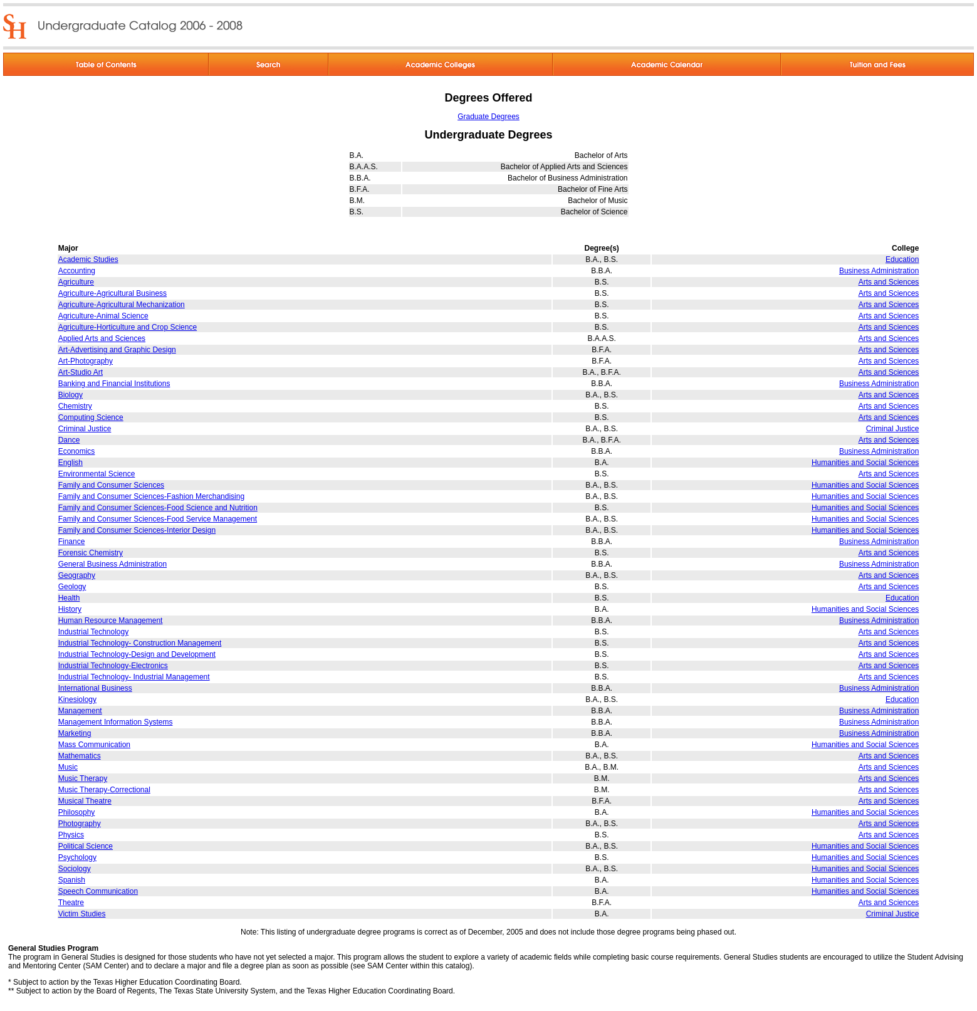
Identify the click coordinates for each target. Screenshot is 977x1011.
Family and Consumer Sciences (111, 485)
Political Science (85, 846)
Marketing (74, 733)
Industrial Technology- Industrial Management (134, 677)
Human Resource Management (110, 620)
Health (69, 598)
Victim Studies (82, 913)
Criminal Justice (85, 428)
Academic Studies (88, 259)
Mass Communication (94, 744)
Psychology (77, 857)
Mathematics (79, 756)
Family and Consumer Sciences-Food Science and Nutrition (158, 507)
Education (902, 259)
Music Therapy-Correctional (104, 789)
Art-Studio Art (80, 372)
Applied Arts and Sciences (101, 338)
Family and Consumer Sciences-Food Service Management (157, 519)
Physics (71, 834)
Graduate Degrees (488, 116)
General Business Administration (112, 564)
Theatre (71, 902)
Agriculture (76, 282)
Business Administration (879, 270)
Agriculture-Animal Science (103, 316)
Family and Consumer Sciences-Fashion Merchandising (151, 496)
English (70, 462)
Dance (69, 440)
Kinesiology (77, 699)
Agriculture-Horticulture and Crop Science (127, 327)
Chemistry (75, 406)
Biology (70, 394)
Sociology (74, 868)
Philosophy (76, 812)
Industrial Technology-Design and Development (137, 654)
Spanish (71, 880)
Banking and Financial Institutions (114, 383)
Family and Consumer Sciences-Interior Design (137, 530)
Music (68, 767)
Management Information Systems (115, 722)
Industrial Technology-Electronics (113, 665)
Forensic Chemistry (90, 552)
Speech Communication (98, 891)
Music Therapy (82, 778)
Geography (76, 575)
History (69, 609)
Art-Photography (85, 361)
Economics (76, 451)
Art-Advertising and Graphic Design (117, 349)
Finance (71, 541)
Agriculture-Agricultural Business (112, 293)
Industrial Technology (93, 631)
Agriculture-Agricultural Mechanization (121, 304)
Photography (79, 823)
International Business (95, 688)
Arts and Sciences (889, 282)
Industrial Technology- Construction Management (140, 643)
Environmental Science (96, 473)
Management (80, 710)
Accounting (76, 270)
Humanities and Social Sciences (865, 462)
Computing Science (90, 417)
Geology (72, 586)
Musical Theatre (85, 801)
